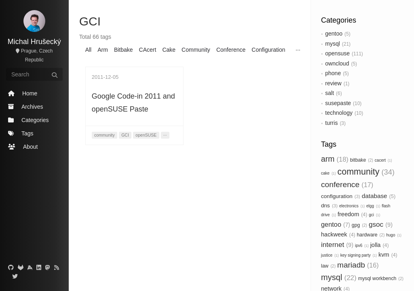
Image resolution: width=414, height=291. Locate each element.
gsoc (381, 224)
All (88, 49)
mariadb (358, 265)
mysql (332, 43)
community (365, 172)
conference (347, 184)
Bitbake (123, 49)
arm (335, 158)
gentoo (333, 33)
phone (333, 73)
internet (337, 244)
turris (331, 123)
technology (339, 113)
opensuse (337, 53)
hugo (393, 235)
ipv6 (362, 245)
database (379, 195)
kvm (387, 254)
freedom (352, 214)
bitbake (361, 160)
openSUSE (145, 135)
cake (328, 173)
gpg (359, 225)
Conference (230, 49)
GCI (125, 135)
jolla (379, 245)
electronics (352, 206)
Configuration (268, 49)
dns (329, 205)
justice (330, 255)
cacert (383, 160)
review (333, 83)
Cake (168, 49)
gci (374, 215)
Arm (102, 49)
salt (329, 93)
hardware (371, 235)
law (328, 266)
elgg (373, 206)
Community (196, 49)
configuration (340, 196)
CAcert (147, 49)
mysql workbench (380, 278)
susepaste (338, 103)
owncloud (337, 63)
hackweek (338, 234)
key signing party (358, 255)
